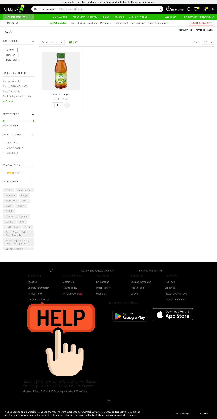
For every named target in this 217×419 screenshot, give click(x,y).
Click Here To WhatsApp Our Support (69, 381)
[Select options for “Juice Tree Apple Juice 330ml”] (67, 105)
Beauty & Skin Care (13, 86)
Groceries (119, 16)
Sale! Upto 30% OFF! (201, 23)
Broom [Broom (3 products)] (21, 206)
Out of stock (15, 147)
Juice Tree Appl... (61, 94)
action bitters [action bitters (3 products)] (24, 190)
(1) (14, 172)
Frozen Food (121, 23)
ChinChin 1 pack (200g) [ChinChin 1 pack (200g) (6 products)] (16, 216)
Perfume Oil (106, 23)
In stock (13, 142)
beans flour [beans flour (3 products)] (11, 201)
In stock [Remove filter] (10, 55)
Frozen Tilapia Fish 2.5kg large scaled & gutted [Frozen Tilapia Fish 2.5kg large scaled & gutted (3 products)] (17, 242)
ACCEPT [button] (204, 414)
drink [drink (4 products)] (22, 222)
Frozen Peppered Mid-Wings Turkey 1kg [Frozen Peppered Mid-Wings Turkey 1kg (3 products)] (16, 233)
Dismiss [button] (150, 2)
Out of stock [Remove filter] (12, 60)
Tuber (72, 23)
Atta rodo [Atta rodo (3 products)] (10, 195)
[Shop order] (51, 42)
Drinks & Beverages (157, 23)
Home (7, 32)
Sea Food (92, 23)
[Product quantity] (57, 105)
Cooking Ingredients (14, 96)
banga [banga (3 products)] (24, 195)
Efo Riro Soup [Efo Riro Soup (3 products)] (12, 227)
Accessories (9, 81)
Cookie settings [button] (182, 414)
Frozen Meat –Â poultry (84, 16)
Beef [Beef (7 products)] (25, 201)
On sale (13, 152)
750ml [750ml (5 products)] (9, 190)
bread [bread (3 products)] (8, 206)
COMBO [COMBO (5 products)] (9, 222)
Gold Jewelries (138, 23)
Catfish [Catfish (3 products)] (9, 211)
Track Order (175, 9)
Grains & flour (60, 16)
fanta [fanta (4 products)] (27, 227)
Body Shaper (9, 91)
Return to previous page (196, 30)
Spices (105, 16)
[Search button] (160, 9)
